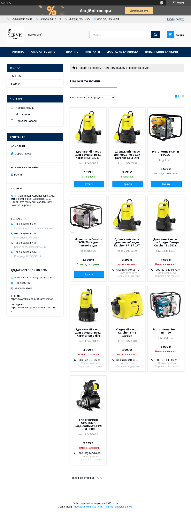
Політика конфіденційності (118, 506)
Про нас (72, 51)
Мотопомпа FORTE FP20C (165, 153)
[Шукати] (155, 34)
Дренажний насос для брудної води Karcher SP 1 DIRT (88, 154)
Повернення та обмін (161, 51)
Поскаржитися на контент (88, 506)
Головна (17, 51)
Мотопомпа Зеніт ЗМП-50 (165, 331)
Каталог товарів (43, 51)
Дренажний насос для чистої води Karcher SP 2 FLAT (127, 242)
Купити (89, 184)
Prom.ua (113, 503)
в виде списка (182, 97)
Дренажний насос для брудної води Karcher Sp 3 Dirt (127, 154)
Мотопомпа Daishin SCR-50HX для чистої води (88, 242)
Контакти (92, 51)
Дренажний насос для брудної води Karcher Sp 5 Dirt (165, 242)
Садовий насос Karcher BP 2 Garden (127, 332)
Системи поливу (114, 67)
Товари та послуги (90, 67)
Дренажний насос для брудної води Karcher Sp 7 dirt (88, 332)
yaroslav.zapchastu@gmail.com (33, 277)
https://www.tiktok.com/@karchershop (32, 298)
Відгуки (15, 83)
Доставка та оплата (122, 51)
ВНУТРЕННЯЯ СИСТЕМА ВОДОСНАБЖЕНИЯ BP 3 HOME (88, 424)
